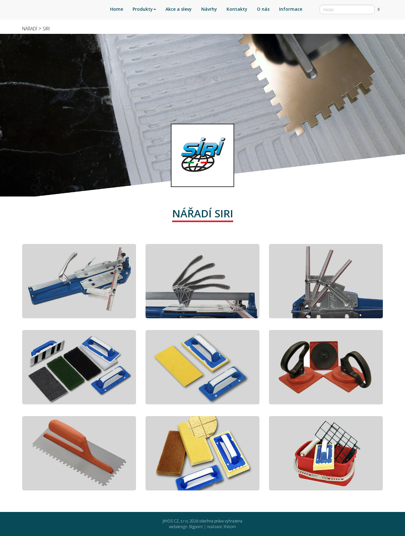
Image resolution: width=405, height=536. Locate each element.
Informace (290, 9)
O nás (263, 9)
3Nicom (229, 526)
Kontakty (237, 9)
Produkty (144, 9)
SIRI (46, 29)
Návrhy (209, 9)
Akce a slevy (178, 9)
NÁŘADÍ (29, 29)
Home (116, 9)
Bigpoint (196, 526)
